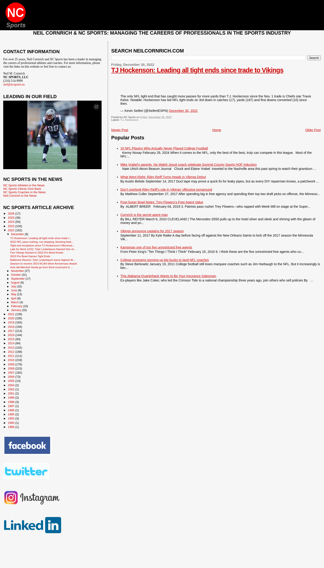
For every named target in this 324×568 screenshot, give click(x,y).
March (15, 302)
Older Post (313, 130)
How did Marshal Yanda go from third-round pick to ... (41, 267)
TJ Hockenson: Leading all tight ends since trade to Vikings (197, 70)
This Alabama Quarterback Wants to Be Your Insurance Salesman (168, 276)
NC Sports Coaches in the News (24, 192)
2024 (11, 221)
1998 (11, 402)
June (14, 290)
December (18, 234)
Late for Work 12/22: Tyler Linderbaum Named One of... (43, 249)
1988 (11, 427)
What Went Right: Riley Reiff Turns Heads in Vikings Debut (163, 177)
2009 (11, 364)
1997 (11, 406)
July (14, 286)
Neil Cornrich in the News (19, 195)
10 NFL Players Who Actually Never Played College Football (164, 148)
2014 (11, 343)
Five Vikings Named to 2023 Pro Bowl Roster (36, 252)
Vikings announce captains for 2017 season (152, 231)
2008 (11, 368)
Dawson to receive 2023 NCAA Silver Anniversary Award (43, 263)
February (17, 306)
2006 (11, 376)
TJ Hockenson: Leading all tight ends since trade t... (40, 238)
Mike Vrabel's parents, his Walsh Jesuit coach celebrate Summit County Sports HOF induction (188, 164)
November (18, 271)
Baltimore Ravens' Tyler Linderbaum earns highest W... (42, 259)
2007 (11, 372)
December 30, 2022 (183, 111)
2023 (11, 226)
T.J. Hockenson (129, 120)
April (14, 298)
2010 (11, 360)
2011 (11, 356)
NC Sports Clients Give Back (22, 188)
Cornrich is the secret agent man (144, 215)
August (15, 282)
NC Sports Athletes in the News (23, 185)
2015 (11, 339)
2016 (11, 335)
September (18, 278)
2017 (11, 331)
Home (216, 130)
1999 (11, 397)
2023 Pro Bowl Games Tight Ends (30, 256)
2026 (11, 213)
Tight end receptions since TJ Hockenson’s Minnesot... (42, 245)
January (16, 310)
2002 (11, 389)
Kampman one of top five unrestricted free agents (156, 247)
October (16, 274)
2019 (11, 322)
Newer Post (119, 130)
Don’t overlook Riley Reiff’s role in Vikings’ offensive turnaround (166, 189)
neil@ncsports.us (14, 84)
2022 (11, 230)
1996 (11, 410)
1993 (11, 418)
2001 (11, 393)
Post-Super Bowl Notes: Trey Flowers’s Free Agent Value (161, 202)
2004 (11, 385)
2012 (11, 351)
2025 (11, 217)
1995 (11, 414)
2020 (11, 318)
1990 (11, 423)
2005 (11, 381)
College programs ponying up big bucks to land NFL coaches (164, 260)
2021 (11, 314)
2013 (11, 347)
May (14, 294)
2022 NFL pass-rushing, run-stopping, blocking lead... (41, 241)
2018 (11, 326)
